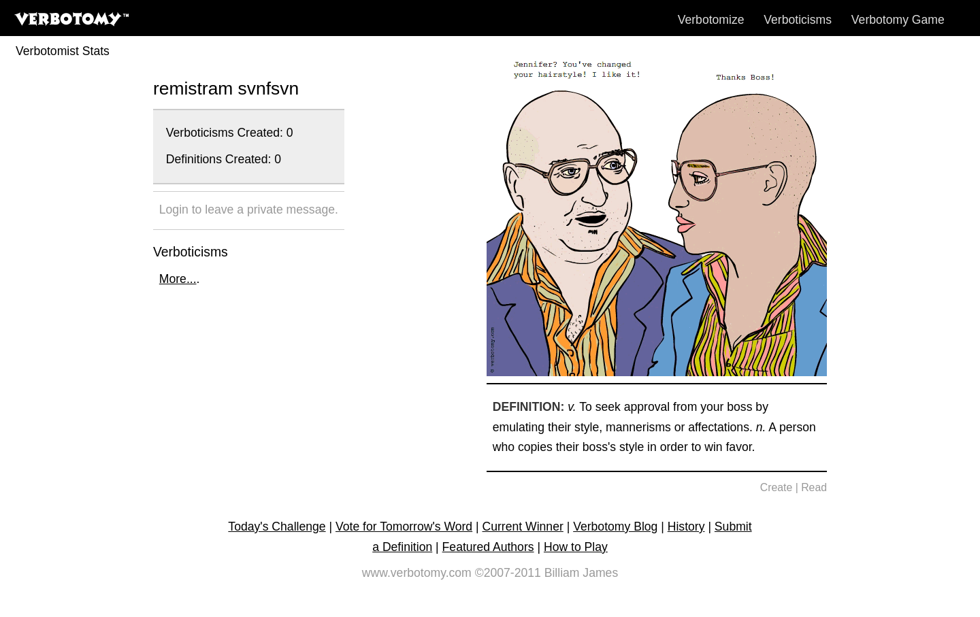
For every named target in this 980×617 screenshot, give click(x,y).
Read (814, 487)
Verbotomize (711, 20)
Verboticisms (798, 20)
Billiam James (581, 573)
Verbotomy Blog (615, 526)
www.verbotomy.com (417, 573)
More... (178, 279)
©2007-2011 (508, 573)
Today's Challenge (276, 526)
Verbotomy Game (898, 20)
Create (776, 487)
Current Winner (523, 526)
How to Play (576, 547)
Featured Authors (488, 547)
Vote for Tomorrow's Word (404, 526)
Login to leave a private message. (248, 209)
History (686, 526)
